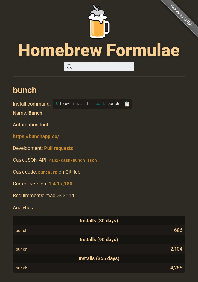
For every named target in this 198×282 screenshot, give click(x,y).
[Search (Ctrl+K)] (99, 66)
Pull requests (58, 148)
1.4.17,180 (60, 184)
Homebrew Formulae (99, 50)
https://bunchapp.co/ (36, 136)
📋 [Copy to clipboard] (127, 104)
